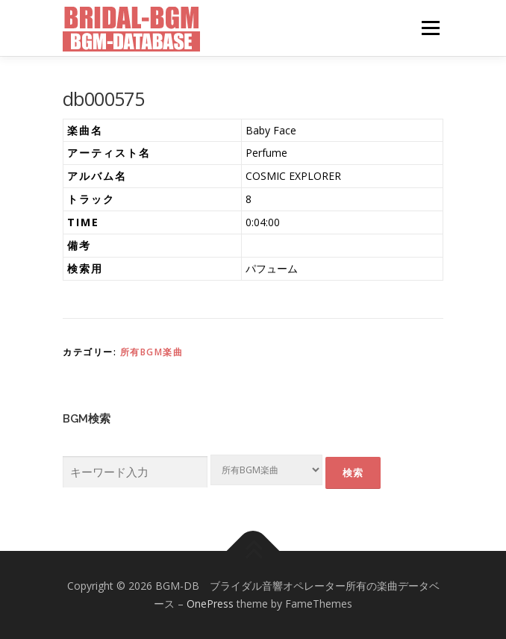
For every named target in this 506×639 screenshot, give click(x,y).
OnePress (210, 603)
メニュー (430, 28)
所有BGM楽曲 (152, 352)
